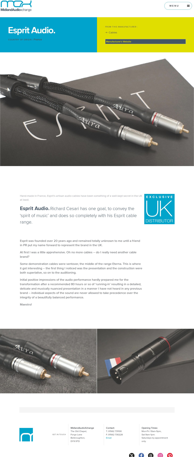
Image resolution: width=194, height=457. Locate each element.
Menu (174, 6)
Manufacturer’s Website (118, 41)
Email (109, 438)
